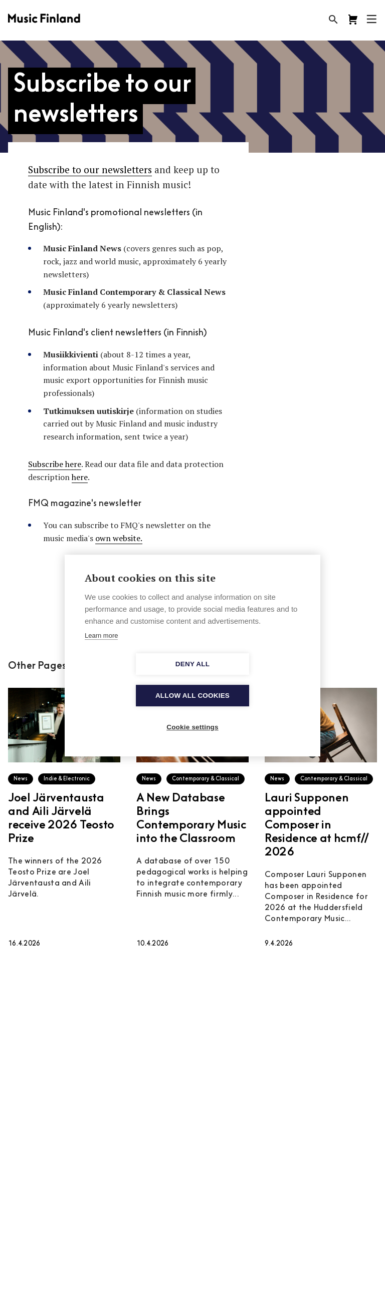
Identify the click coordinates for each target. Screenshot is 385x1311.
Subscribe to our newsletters (90, 169)
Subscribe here (54, 464)
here (80, 477)
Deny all (135, 680)
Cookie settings (192, 711)
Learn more (101, 651)
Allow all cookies (250, 680)
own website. (118, 538)
